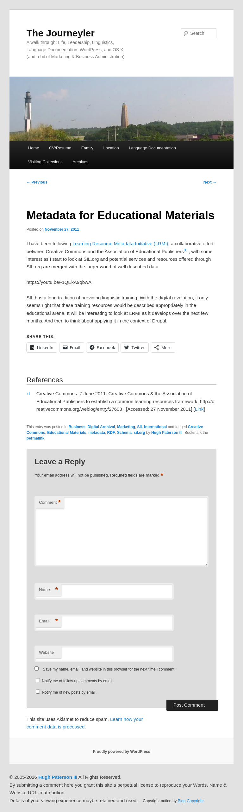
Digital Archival (101, 427)
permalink (36, 438)
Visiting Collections (45, 161)
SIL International (152, 427)
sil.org (139, 432)
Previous (37, 182)
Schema (124, 432)
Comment (50, 502)
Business (77, 427)
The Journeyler (61, 33)
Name (48, 590)
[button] (185, 251)
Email (48, 621)
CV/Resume (60, 148)
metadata (96, 432)
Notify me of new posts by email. (69, 692)
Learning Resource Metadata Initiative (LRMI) (120, 243)
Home (33, 148)
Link (199, 409)
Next (209, 182)
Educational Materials (66, 432)
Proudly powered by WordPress (121, 751)
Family (87, 148)
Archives (80, 161)
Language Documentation (152, 148)
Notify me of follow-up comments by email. (77, 681)
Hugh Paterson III (167, 432)
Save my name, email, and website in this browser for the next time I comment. (109, 669)
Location (111, 148)
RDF (111, 432)
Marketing (126, 427)
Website (46, 652)
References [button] (45, 380)
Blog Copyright (191, 801)
